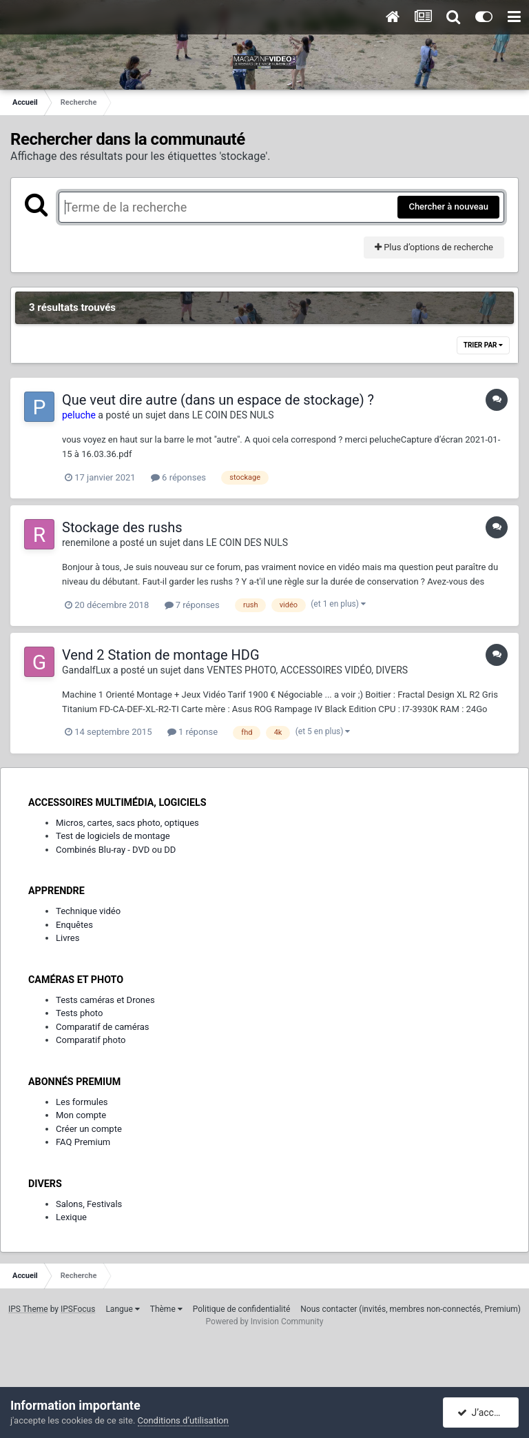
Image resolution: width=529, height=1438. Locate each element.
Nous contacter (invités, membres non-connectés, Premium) (410, 1309)
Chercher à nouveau (448, 206)
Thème (166, 1309)
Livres (67, 938)
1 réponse (192, 732)
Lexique (71, 1217)
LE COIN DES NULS (233, 415)
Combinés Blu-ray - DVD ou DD (116, 849)
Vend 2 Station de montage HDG (161, 655)
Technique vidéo (88, 911)
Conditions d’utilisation (183, 1420)
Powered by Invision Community (265, 1321)
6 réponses (178, 477)
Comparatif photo (90, 1040)
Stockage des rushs (122, 527)
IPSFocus (78, 1309)
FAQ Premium (83, 1142)
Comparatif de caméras (102, 1027)
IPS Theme (28, 1309)
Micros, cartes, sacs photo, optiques (127, 823)
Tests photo (79, 1013)
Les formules (82, 1102)
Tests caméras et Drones (105, 1000)
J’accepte (485, 1412)
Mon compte (81, 1115)
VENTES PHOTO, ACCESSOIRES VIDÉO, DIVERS (307, 670)
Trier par (483, 345)
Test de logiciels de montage (113, 836)
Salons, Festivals (89, 1204)
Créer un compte (89, 1129)
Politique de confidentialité (242, 1309)
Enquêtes (74, 925)
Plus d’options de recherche (434, 247)
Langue (122, 1309)
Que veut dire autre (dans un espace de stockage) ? (218, 400)
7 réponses (192, 605)
